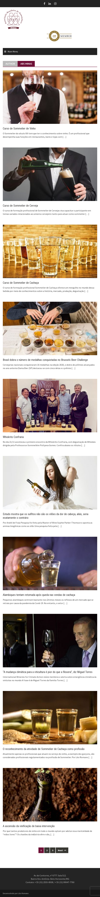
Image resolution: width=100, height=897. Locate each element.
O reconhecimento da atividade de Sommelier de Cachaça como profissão (44, 749)
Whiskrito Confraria (13, 437)
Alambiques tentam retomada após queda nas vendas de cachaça (39, 595)
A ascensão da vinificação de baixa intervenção (29, 826)
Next (62, 850)
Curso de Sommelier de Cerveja (20, 205)
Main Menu (13, 51)
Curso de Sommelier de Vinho (19, 128)
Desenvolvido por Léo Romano (16, 893)
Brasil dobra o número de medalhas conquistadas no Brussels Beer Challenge (45, 360)
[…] (64, 136)
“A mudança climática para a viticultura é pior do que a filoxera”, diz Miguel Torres (47, 672)
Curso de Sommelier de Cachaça (21, 282)
